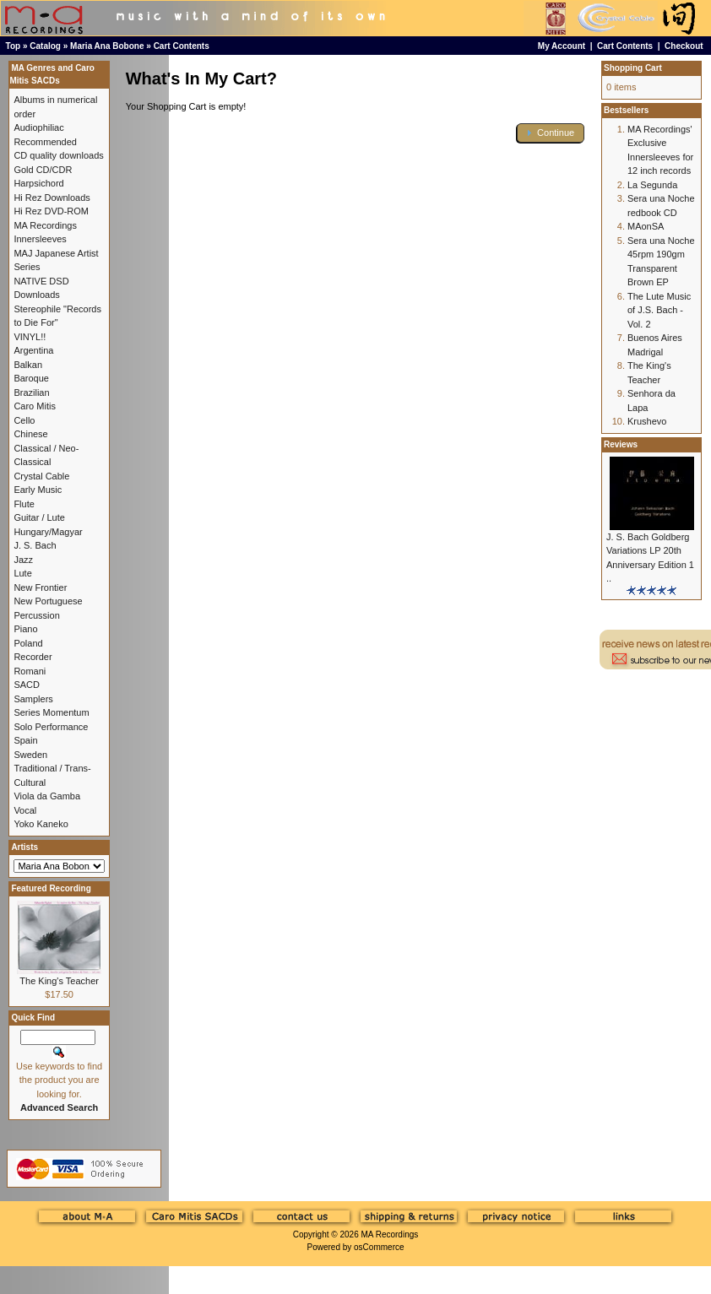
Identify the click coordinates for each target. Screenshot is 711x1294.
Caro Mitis (35, 406)
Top (13, 46)
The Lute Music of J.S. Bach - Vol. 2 (659, 310)
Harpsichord (38, 183)
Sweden (30, 755)
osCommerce (379, 1247)
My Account (561, 46)
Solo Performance (51, 727)
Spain (25, 740)
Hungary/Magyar (48, 532)
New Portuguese (48, 601)
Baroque (31, 378)
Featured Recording (50, 888)
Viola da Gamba (47, 796)
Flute (24, 504)
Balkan (28, 365)
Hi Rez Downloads (52, 197)
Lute (22, 573)
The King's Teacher (59, 981)
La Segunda (652, 185)
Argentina (33, 350)
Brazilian (31, 392)
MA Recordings (389, 1234)
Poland (28, 643)
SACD (27, 684)
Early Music (38, 490)
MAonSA (645, 226)
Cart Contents (181, 46)
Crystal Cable (41, 476)
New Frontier (40, 587)
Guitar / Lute (39, 517)
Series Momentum (51, 712)
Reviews (621, 444)
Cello (24, 420)
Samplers (33, 699)
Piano (25, 629)
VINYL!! (30, 337)
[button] (550, 133)
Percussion (36, 615)
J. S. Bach (35, 545)
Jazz (23, 560)
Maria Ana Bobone (107, 46)
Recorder (33, 657)
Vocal (25, 810)
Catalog (45, 46)
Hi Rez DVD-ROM (51, 211)
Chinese (30, 434)
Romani (30, 671)
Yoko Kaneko (41, 824)
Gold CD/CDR (43, 170)
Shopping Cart (633, 68)
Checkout (684, 46)
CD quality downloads (58, 155)
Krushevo (646, 421)
